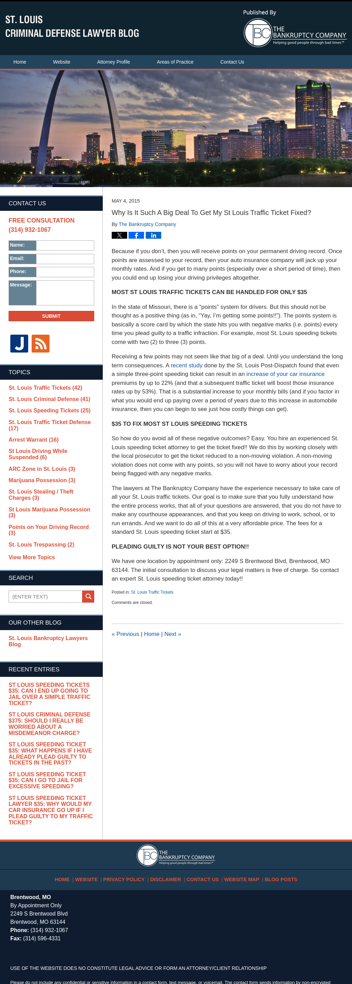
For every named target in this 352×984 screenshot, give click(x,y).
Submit (51, 316)
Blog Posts (271, 827)
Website (61, 62)
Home (19, 62)
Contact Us (232, 62)
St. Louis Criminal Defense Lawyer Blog (72, 26)
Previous (125, 634)
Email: (17, 258)
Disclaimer (168, 827)
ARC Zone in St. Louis (38, 459)
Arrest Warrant (31, 430)
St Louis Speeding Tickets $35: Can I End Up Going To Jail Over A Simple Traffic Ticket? (51, 654)
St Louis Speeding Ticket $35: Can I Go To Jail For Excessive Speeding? (50, 734)
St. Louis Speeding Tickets (44, 408)
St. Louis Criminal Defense (44, 396)
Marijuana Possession (38, 470)
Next (172, 634)
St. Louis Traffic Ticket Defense (49, 419)
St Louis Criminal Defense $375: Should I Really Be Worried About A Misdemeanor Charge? (46, 680)
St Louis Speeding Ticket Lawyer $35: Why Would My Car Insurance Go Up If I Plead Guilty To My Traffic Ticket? (47, 762)
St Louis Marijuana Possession (48, 493)
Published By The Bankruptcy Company (295, 28)
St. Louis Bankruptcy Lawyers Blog (48, 608)
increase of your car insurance (285, 374)
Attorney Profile (113, 62)
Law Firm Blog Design (309, 958)
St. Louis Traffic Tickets (152, 592)
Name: (17, 245)
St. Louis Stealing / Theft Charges (51, 481)
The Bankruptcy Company (73, 957)
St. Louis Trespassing (37, 515)
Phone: (18, 271)
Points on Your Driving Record (47, 504)
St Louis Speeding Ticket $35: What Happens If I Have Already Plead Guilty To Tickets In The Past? (50, 708)
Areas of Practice (175, 62)
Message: (21, 285)
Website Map (236, 827)
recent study (187, 365)
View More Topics (30, 528)
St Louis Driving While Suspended (48, 445)
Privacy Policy (131, 827)
